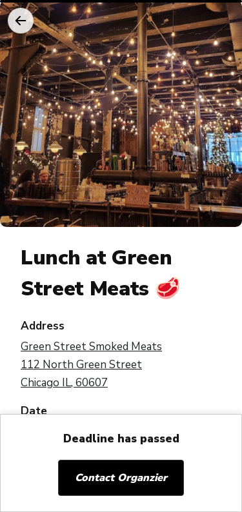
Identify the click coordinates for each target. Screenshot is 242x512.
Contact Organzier (121, 478)
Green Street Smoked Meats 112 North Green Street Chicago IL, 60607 (91, 364)
